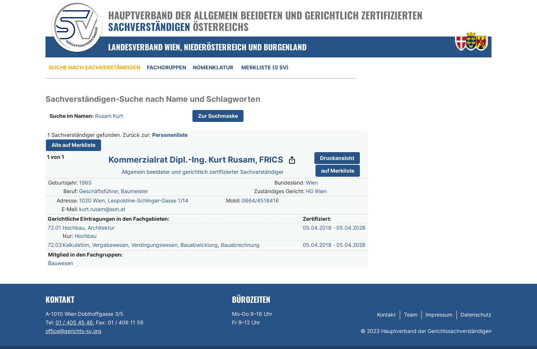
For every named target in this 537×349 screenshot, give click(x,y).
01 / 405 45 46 (74, 322)
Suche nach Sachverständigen (94, 67)
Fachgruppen (166, 67)
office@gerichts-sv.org (73, 331)
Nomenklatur (213, 67)
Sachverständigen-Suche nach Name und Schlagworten (152, 99)
